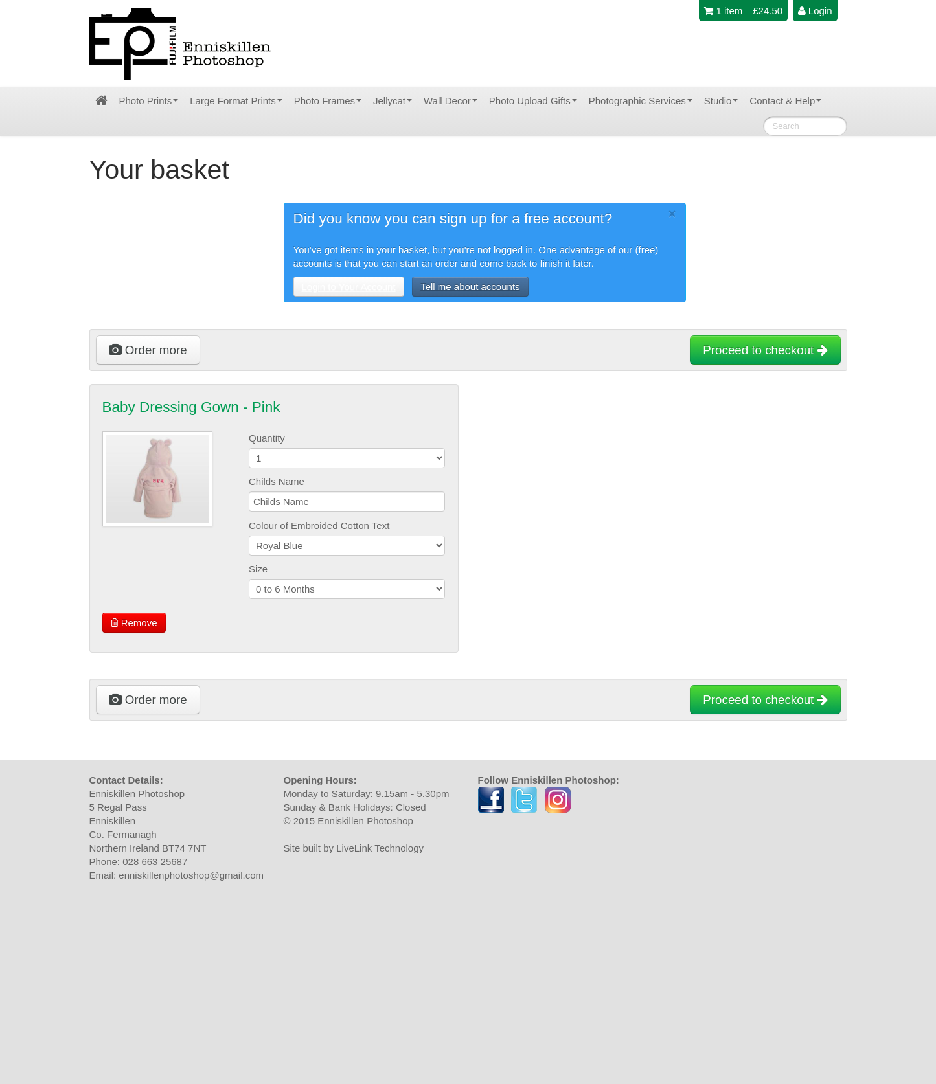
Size (258, 568)
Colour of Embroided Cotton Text (319, 525)
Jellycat (392, 100)
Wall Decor (450, 100)
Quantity (267, 438)
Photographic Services (640, 100)
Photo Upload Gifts (533, 100)
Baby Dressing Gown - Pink (191, 407)
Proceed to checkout (765, 350)
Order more (148, 350)
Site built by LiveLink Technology (354, 847)
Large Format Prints (236, 100)
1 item (723, 10)
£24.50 (767, 10)
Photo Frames (327, 100)
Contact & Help (785, 100)
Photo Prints (149, 100)
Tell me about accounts (469, 286)
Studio (721, 100)
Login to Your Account (349, 286)
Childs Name (276, 481)
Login (815, 10)
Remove (134, 622)
